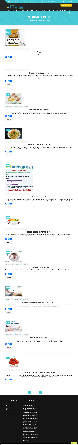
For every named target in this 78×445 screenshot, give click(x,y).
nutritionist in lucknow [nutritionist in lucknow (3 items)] (29, 431)
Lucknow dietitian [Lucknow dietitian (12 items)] (29, 428)
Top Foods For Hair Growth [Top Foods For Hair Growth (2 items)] (28, 437)
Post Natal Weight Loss (39, 338)
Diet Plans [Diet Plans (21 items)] (33, 419)
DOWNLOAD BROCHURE (66, 5)
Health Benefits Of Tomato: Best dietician (39, 373)
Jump (8, 33)
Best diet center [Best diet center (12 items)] (26, 405)
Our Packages (8, 409)
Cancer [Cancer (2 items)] (31, 418)
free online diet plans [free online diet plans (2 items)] (33, 424)
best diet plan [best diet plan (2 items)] (25, 412)
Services (39, 9)
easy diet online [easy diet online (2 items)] (30, 421)
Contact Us (56, 9)
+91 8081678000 (36, 1)
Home (8, 9)
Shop (51, 9)
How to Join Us (64, 9)
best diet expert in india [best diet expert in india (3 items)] (31, 406)
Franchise (8, 408)
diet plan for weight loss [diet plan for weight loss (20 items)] (27, 419)
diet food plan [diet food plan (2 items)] (35, 418)
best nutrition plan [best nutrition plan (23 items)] (29, 415)
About (17, 9)
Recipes (22, 9)
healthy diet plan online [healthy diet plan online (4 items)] (27, 425)
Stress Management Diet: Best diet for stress (39, 302)
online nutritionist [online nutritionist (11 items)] (32, 434)
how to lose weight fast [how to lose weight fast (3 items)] (29, 427)
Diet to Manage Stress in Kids (39, 267)
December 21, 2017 (9, 106)
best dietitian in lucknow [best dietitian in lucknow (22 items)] (33, 411)
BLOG (27, 9)
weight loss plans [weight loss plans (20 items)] (26, 440)
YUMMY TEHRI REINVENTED (39, 145)
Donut (39, 52)
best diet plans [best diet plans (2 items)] (30, 412)
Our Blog (8, 94)
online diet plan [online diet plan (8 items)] (25, 434)
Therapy (13, 9)
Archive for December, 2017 (40, 27)
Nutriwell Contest (39, 197)
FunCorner (8, 32)
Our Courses (45, 9)
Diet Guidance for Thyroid (39, 110)
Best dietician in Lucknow (39, 73)
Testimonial (32, 9)
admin (16, 106)
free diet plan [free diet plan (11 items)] (32, 422)
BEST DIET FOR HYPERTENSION (39, 232)
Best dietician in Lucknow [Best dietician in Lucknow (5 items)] (29, 409)
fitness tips (8, 31)
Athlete (8, 30)
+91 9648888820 (51, 1)
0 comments (25, 106)
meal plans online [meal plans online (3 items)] (30, 430)
